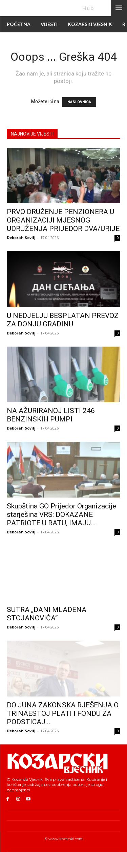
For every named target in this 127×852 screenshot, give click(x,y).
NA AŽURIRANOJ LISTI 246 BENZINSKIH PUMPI (51, 415)
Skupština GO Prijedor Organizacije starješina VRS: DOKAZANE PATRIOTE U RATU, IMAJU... (61, 514)
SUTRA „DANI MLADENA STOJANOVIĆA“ (46, 614)
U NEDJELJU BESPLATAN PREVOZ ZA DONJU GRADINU (63, 320)
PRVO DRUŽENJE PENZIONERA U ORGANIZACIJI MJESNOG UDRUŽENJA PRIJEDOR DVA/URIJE (63, 220)
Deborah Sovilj (21, 237)
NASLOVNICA (79, 102)
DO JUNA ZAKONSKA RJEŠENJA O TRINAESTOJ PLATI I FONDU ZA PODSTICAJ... (63, 713)
